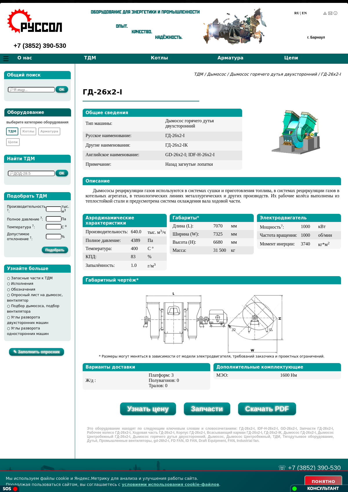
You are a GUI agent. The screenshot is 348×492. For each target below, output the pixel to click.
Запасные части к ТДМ (31, 278)
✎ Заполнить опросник (36, 351)
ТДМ (90, 58)
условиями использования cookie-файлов (170, 484)
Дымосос (216, 74)
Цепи (291, 58)
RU (296, 13)
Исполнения (22, 284)
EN (304, 13)
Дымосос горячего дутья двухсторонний (274, 74)
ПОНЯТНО (322, 481)
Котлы (159, 58)
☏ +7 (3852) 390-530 (309, 467)
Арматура (230, 58)
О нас (24, 58)
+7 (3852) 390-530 (40, 45)
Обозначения (23, 289)
